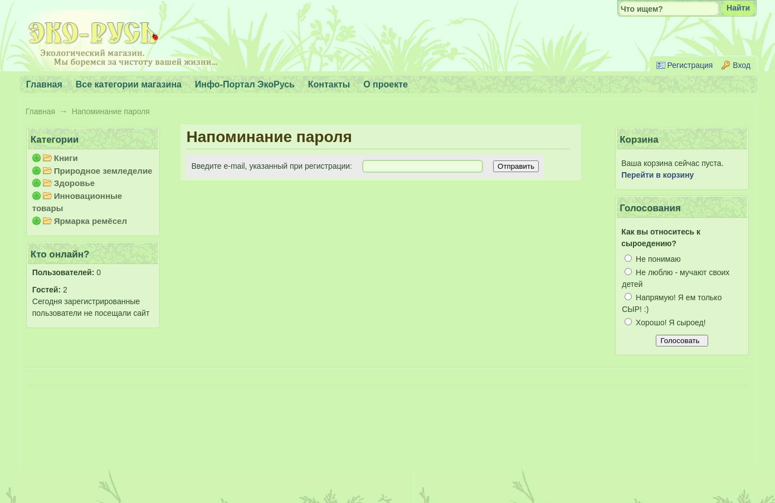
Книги (66, 158)
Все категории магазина (129, 84)
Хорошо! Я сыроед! (665, 322)
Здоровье (74, 183)
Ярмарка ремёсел (90, 221)
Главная (40, 111)
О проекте (385, 84)
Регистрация (690, 65)
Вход (741, 65)
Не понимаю (653, 259)
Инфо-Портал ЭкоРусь (245, 84)
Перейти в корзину (657, 174)
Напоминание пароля (111, 111)
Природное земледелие (103, 170)
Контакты (329, 84)
